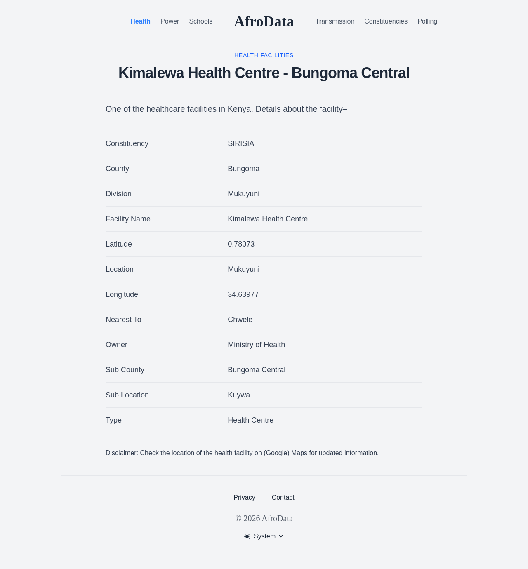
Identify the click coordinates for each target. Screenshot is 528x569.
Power (169, 21)
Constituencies (386, 21)
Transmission (335, 21)
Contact (283, 497)
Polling (427, 21)
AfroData (264, 21)
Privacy (244, 497)
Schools (200, 21)
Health (140, 21)
